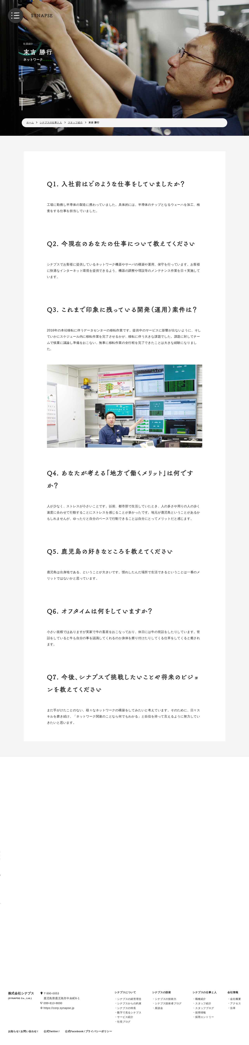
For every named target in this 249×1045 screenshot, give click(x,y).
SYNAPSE (42, 15)
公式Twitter (51, 1031)
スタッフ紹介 (75, 122)
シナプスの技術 (161, 992)
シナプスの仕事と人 (51, 122)
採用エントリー (204, 1017)
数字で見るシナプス (129, 1012)
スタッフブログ (204, 1008)
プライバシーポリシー (98, 1031)
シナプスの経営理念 (129, 998)
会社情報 (232, 992)
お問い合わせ (29, 1031)
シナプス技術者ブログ (168, 1003)
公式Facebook (74, 1031)
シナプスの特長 (126, 1008)
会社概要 (235, 998)
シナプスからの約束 (129, 1003)
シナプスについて (125, 992)
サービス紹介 (125, 1017)
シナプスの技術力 (165, 998)
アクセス (235, 1003)
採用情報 (200, 1012)
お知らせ (13, 1031)
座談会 (159, 1008)
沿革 (233, 1008)
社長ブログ (124, 1021)
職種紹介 (200, 998)
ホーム (30, 122)
